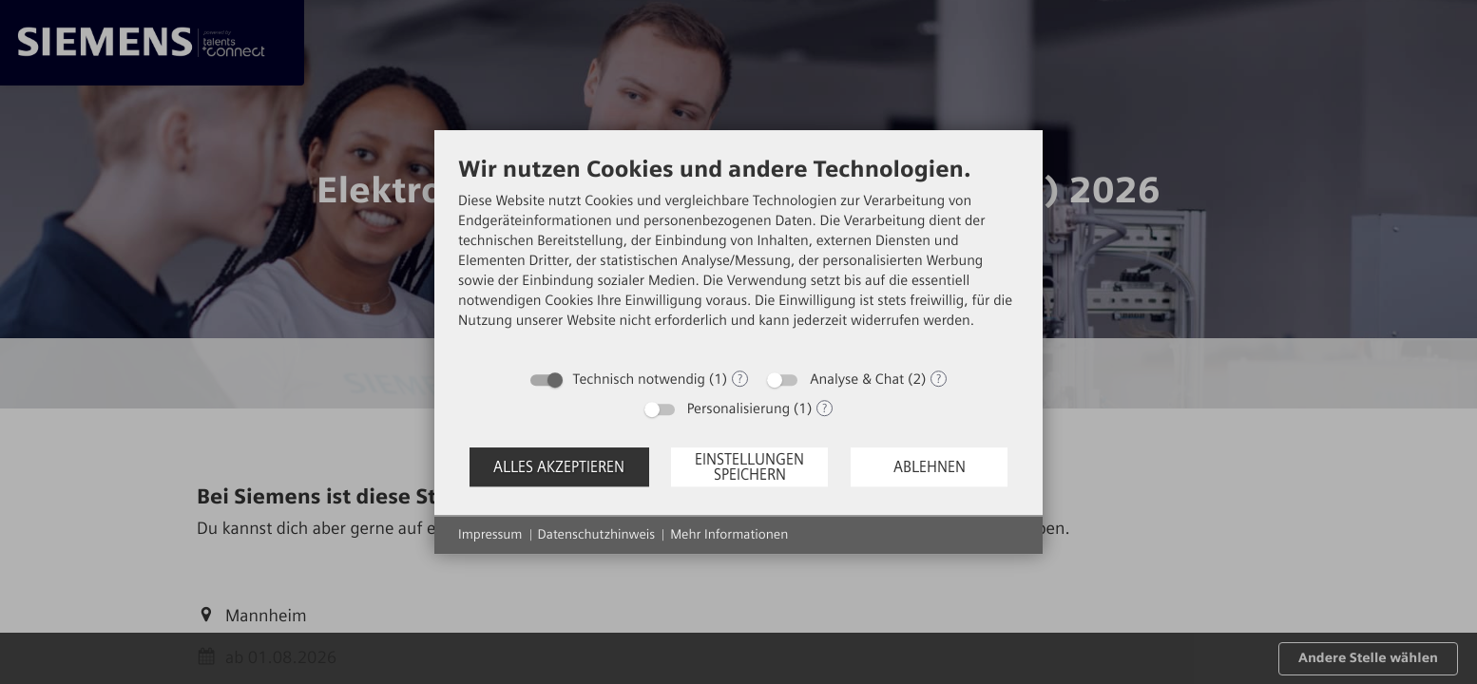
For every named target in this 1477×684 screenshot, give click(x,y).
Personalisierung (738, 408)
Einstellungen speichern (749, 467)
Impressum (490, 534)
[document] (738, 257)
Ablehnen (929, 467)
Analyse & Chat (857, 379)
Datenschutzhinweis (597, 534)
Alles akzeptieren (558, 467)
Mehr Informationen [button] (729, 534)
